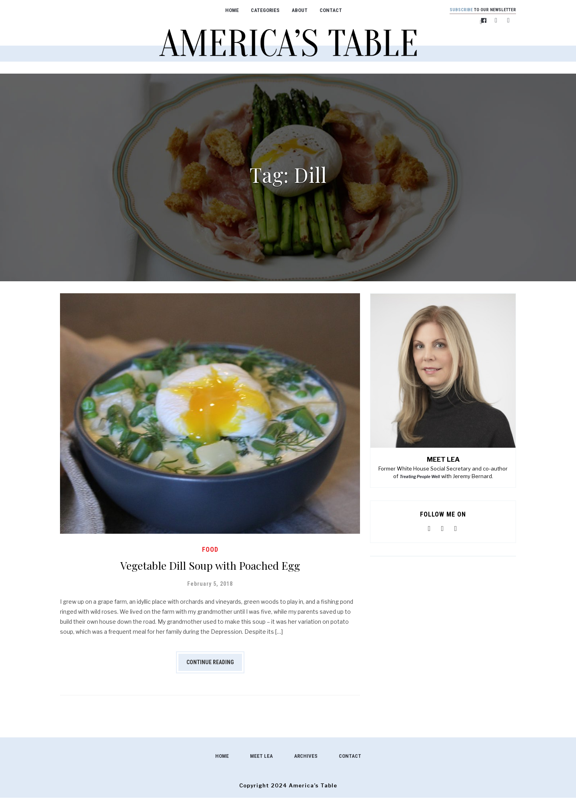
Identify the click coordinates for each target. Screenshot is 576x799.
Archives (306, 757)
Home (227, 10)
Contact (325, 10)
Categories (260, 10)
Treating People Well (420, 477)
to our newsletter (477, 10)
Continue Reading (210, 663)
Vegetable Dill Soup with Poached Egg (210, 565)
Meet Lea (261, 757)
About (294, 10)
